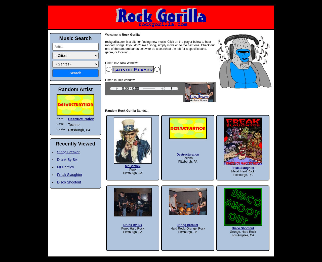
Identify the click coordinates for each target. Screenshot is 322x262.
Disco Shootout (69, 182)
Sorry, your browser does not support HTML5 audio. (144, 88)
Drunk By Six (67, 160)
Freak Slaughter (69, 175)
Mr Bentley (65, 167)
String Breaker (199, 96)
